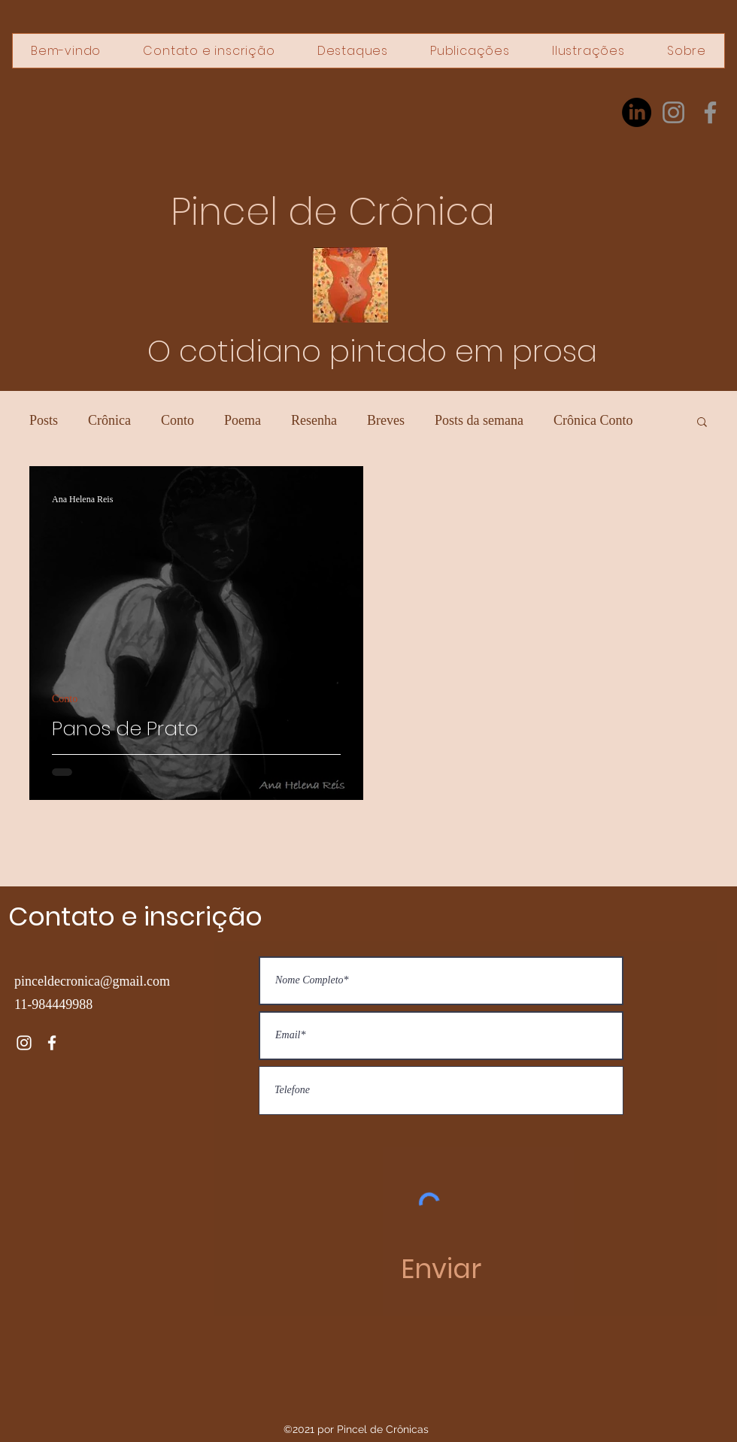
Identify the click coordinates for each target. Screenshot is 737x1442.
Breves (386, 420)
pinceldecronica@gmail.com (92, 981)
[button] (702, 423)
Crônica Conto (593, 420)
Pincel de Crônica (333, 212)
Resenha (314, 420)
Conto (177, 420)
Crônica (109, 420)
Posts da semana (479, 420)
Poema (242, 420)
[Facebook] (710, 112)
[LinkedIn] (636, 112)
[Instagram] (673, 112)
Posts (43, 420)
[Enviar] (441, 1269)
